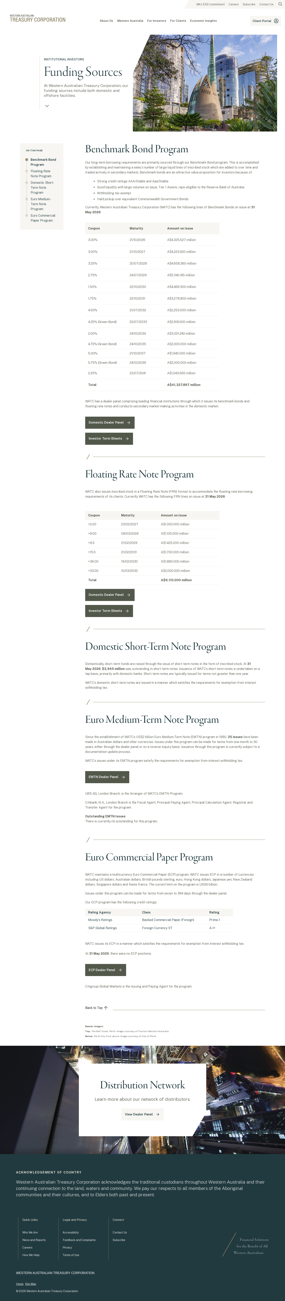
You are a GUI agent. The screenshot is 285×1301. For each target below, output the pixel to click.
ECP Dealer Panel (106, 970)
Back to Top (97, 1008)
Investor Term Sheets (109, 438)
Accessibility (71, 1232)
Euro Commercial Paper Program (43, 218)
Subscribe (249, 4)
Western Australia (130, 20)
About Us (106, 20)
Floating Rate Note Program (41, 173)
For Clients (178, 20)
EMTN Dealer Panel (107, 777)
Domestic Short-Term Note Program (42, 187)
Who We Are (30, 1232)
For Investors (156, 20)
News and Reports (34, 1240)
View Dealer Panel (142, 1114)
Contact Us (266, 4)
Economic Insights (203, 20)
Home (20, 1284)
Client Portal (266, 20)
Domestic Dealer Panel (110, 422)
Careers (234, 4)
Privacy (67, 1247)
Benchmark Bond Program (43, 162)
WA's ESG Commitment (210, 4)
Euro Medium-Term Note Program (41, 204)
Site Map (30, 1284)
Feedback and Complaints (79, 1240)
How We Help (31, 1255)
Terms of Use (71, 1255)
